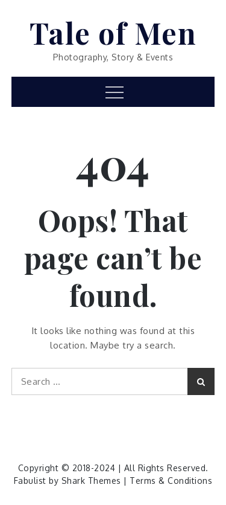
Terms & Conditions (171, 480)
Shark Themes (92, 480)
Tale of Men (113, 32)
